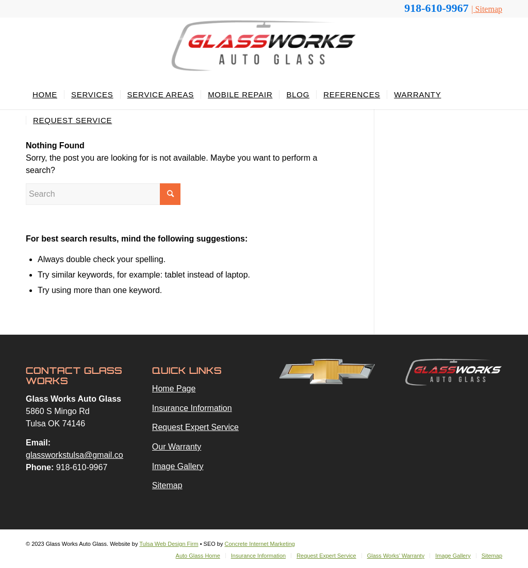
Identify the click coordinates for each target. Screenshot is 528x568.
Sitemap (488, 9)
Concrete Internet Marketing (260, 544)
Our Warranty (176, 446)
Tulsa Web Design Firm (168, 544)
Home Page (174, 388)
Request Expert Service (195, 427)
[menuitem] (45, 95)
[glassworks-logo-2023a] (264, 50)
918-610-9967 (437, 8)
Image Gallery (178, 466)
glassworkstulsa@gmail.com (78, 455)
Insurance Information (192, 408)
